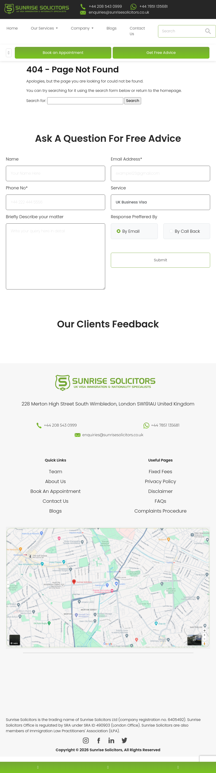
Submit (160, 260)
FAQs (160, 501)
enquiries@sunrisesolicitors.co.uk (119, 12)
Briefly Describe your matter (35, 217)
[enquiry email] (108, 767)
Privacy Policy (160, 481)
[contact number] (38, 767)
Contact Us (137, 31)
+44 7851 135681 (153, 6)
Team (55, 471)
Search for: (36, 100)
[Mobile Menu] (9, 53)
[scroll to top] (108, 753)
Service (118, 188)
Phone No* (17, 188)
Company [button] (81, 28)
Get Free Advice (161, 52)
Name (12, 159)
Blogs (111, 28)
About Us (55, 481)
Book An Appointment (56, 491)
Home (12, 28)
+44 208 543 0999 (105, 6)
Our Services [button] (43, 28)
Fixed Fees (160, 471)
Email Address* (126, 159)
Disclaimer (160, 491)
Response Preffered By (134, 217)
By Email (130, 231)
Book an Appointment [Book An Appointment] (63, 52)
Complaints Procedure (160, 511)
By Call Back (187, 231)
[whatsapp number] (178, 767)
